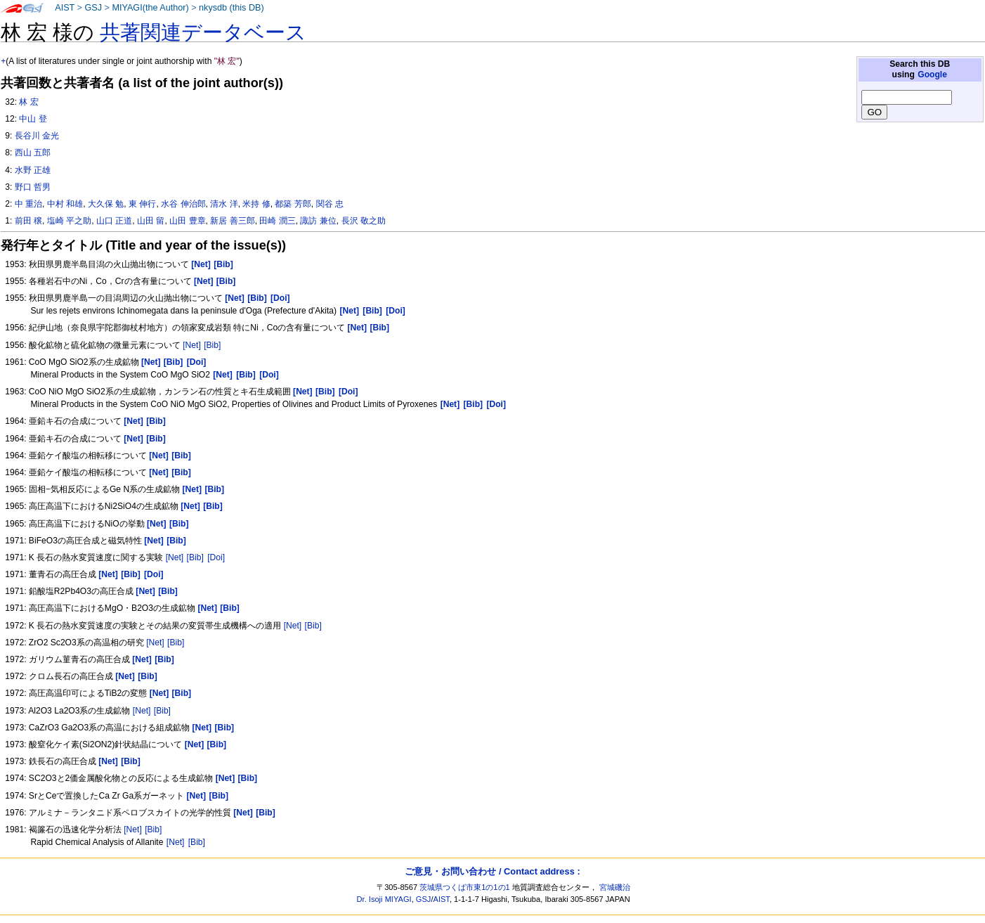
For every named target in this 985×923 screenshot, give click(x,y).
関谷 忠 (330, 204)
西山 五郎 (33, 152)
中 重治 (28, 204)
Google (932, 74)
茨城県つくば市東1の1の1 (464, 887)
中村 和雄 (65, 204)
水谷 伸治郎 (183, 204)
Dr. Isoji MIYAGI (384, 899)
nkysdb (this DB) (231, 8)
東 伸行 (142, 204)
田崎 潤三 (277, 221)
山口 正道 (114, 221)
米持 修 (256, 204)
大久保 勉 (106, 204)
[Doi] (216, 557)
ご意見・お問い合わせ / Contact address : (492, 871)
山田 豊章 (187, 221)
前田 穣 (28, 221)
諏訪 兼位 (318, 221)
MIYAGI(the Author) (150, 8)
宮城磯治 (614, 887)
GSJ (93, 8)
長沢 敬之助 (363, 221)
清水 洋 (223, 204)
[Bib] (212, 345)
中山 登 (32, 119)
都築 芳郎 (293, 204)
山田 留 (150, 221)
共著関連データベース (203, 32)
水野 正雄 (33, 170)
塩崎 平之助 (69, 221)
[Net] (192, 345)
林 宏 (28, 102)
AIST (64, 8)
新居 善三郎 (232, 221)
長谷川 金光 (37, 136)
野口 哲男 (33, 187)
